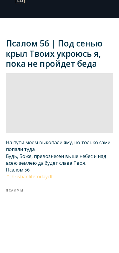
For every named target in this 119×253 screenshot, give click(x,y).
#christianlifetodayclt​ (29, 176)
